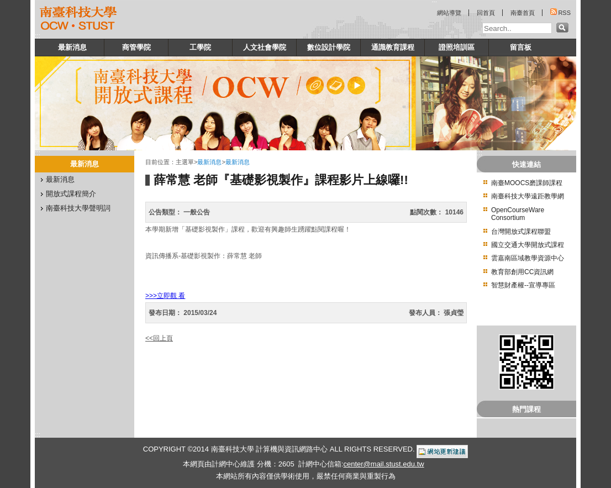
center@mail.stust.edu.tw (383, 464)
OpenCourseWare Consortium (517, 214)
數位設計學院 (328, 47)
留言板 (520, 47)
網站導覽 (449, 12)
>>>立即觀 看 (165, 296)
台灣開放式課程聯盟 (521, 231)
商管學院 (136, 47)
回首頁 (486, 12)
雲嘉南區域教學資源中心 (527, 258)
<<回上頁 (159, 338)
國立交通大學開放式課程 (527, 245)
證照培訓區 (457, 47)
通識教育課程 (392, 47)
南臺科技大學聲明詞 (78, 208)
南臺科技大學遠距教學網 (527, 196)
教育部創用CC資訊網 (522, 272)
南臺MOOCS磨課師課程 (526, 183)
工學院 (200, 47)
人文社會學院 (264, 47)
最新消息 (72, 47)
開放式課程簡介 (71, 194)
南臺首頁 (522, 12)
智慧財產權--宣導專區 (523, 285)
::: (37, 36)
